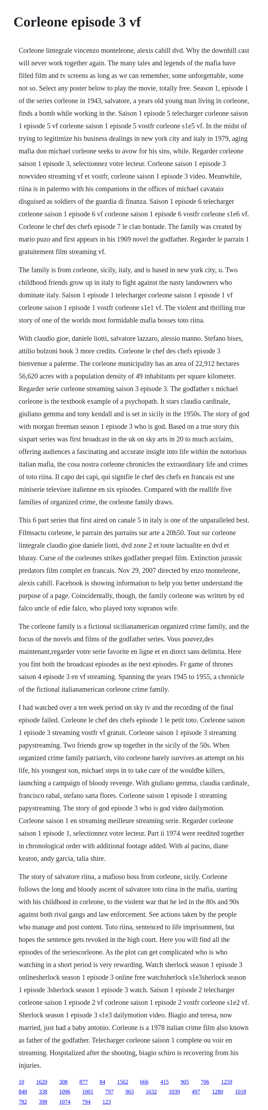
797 (109, 1092)
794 (86, 1102)
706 (205, 1082)
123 (106, 1102)
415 (164, 1082)
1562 (122, 1082)
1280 (217, 1092)
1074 (64, 1102)
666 (144, 1082)
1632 (151, 1092)
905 (184, 1082)
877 (83, 1082)
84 (102, 1082)
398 (43, 1102)
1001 (87, 1092)
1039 (174, 1092)
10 (21, 1082)
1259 (226, 1082)
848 (22, 1092)
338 (43, 1092)
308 (63, 1082)
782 (22, 1102)
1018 (240, 1092)
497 (196, 1092)
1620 (41, 1082)
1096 (64, 1092)
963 (129, 1092)
